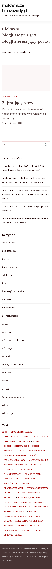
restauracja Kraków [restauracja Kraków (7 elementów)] (29, 498)
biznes (5, 258)
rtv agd (6, 356)
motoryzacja (8, 307)
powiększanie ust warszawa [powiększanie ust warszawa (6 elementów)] (19, 479)
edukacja (7, 275)
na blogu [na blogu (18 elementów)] (36, 465)
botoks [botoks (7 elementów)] (37, 441)
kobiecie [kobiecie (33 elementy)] (8, 451)
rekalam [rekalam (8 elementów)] (8, 493)
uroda (5, 380)
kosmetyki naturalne (13, 291)
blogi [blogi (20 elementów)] (27, 437)
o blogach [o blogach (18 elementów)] (9, 469)
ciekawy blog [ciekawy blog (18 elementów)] (21, 446)
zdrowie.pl (7, 413)
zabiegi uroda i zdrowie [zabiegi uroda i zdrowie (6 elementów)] (17, 530)
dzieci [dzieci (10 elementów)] (35, 446)
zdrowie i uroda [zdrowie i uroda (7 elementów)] (13, 535)
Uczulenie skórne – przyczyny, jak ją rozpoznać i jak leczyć (26, 208)
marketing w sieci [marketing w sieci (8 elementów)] (38, 460)
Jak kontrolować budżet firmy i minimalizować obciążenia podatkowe (25, 221)
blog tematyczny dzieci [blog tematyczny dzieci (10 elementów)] (17, 441)
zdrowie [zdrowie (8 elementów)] (38, 530)
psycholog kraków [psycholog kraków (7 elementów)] (37, 488)
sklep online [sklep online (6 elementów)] (11, 502)
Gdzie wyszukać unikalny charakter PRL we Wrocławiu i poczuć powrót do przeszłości (23, 180)
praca (5, 323)
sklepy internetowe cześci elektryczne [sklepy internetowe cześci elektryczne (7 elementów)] (26, 507)
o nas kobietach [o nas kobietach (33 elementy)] (12, 474)
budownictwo (9, 266)
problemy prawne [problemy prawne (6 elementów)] (13, 488)
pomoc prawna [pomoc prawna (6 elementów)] (33, 474)
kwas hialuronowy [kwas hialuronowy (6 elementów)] (14, 460)
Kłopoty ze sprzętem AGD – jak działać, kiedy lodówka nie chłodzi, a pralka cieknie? (25, 168)
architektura (9, 242)
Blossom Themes (25, 557)
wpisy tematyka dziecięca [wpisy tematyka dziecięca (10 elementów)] (29, 521)
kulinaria (7, 299)
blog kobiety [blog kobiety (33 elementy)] (41, 437)
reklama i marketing (13, 340)
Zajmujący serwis (19, 103)
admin (5, 123)
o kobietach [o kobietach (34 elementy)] (25, 469)
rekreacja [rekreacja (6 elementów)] (9, 498)
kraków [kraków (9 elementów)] (34, 455)
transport (7, 372)
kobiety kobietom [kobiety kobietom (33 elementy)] (38, 451)
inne (4, 283)
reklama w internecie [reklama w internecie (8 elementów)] (29, 493)
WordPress (7, 560)
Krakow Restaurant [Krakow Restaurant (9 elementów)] (15, 455)
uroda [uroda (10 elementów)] (32, 512)
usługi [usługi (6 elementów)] (8, 521)
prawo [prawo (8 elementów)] (25, 483)
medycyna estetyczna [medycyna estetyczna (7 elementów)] (15, 465)
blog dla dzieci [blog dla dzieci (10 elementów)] (12, 437)
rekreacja (7, 348)
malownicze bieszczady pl (14, 8)
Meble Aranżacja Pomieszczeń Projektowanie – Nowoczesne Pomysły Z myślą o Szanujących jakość (25, 194)
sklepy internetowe (12, 364)
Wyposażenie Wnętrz (13, 396)
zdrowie (6, 405)
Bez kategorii (10, 97)
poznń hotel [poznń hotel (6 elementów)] (11, 483)
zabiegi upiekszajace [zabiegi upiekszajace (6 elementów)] (28, 526)
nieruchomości (10, 315)
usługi (5, 388)
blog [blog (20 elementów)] (4, 432)
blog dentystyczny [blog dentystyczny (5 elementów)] (21, 432)
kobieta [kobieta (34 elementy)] (21, 451)
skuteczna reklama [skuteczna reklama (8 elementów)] (15, 512)
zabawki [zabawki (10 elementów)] (8, 526)
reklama (6, 331)
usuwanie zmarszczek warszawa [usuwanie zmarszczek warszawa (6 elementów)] (22, 516)
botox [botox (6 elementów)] (7, 446)
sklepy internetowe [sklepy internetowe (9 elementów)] (32, 502)
